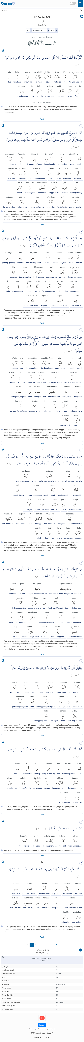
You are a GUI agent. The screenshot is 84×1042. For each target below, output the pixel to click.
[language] (3, 50)
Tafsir (42, 119)
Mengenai (37, 1037)
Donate (42, 1025)
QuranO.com (40, 1033)
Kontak (47, 1037)
